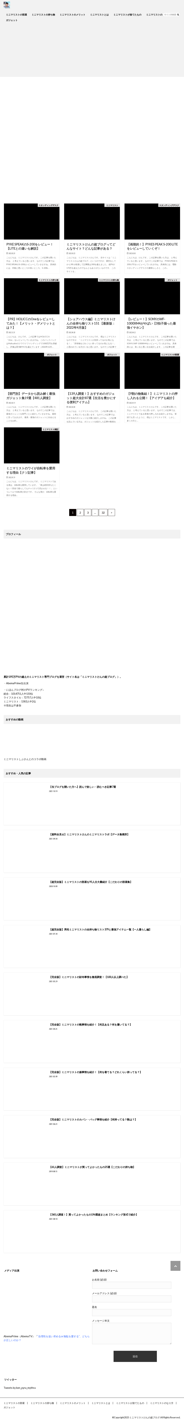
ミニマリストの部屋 (16, 14)
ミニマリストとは (99, 14)
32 (103, 512)
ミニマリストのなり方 (157, 14)
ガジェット (12, 20)
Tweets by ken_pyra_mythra (20, 1387)
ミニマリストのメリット (72, 14)
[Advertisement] (92, 51)
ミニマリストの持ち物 (43, 14)
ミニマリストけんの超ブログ (144, 1417)
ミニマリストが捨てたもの (127, 14)
